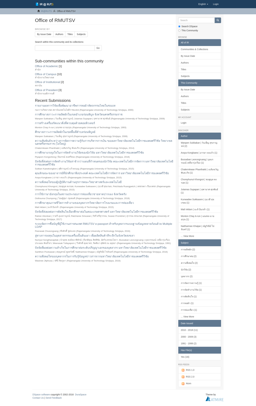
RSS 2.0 (187, 376)
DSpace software (41, 394)
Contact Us (38, 398)
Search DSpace (188, 26)
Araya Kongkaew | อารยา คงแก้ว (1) (199, 152)
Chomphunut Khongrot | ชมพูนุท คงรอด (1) (199, 181)
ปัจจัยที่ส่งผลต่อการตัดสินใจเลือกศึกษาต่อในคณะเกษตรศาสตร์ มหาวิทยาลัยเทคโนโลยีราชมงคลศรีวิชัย (96, 211)
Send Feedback (54, 398)
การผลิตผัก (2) (188, 249)
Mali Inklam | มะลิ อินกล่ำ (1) (195, 209)
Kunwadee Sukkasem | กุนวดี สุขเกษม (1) (197, 201)
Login (183, 122)
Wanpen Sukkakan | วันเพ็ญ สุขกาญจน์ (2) (199, 144)
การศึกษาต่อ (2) (189, 256)
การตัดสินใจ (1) (189, 296)
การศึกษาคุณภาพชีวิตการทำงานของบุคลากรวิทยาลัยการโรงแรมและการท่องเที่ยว (84, 202)
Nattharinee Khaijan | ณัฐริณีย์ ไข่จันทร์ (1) (197, 228)
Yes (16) (185, 357)
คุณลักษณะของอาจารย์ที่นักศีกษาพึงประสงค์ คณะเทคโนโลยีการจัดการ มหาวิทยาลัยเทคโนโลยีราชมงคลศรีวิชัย (102, 173)
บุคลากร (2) (187, 276)
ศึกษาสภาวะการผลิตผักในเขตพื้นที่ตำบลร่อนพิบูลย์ (65, 132)
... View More (187, 236)
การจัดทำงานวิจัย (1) (191, 289)
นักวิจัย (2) (186, 269)
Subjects (81, 34)
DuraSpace (80, 394)
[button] (203, 4)
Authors (59, 34)
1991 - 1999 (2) (189, 343)
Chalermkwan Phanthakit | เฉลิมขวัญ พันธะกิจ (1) (199, 171)
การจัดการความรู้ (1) (191, 283)
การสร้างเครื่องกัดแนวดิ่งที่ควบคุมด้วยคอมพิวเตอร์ (65, 123)
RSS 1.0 (187, 370)
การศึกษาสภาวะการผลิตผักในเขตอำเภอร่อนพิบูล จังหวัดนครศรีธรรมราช (79, 114)
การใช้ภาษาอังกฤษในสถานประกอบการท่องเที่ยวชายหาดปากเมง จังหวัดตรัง (80, 194)
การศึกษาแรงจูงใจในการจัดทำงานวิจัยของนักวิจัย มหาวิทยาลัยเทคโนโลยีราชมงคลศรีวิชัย (89, 152)
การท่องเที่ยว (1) (189, 310)
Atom (186, 383)
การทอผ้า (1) (187, 303)
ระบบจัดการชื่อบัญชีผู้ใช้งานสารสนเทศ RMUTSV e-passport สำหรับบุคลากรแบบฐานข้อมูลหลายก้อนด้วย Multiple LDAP (103, 225)
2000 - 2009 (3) (189, 336)
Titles (70, 34)
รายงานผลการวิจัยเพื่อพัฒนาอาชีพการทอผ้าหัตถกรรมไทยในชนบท (75, 105)
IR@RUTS (46, 11)
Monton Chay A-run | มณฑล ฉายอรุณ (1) (197, 218)
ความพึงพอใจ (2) (189, 263)
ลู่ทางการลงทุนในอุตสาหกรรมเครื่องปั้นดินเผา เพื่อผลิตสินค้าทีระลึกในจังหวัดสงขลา (85, 235)
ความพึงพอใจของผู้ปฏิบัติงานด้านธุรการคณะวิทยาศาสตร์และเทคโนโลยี (78, 182)
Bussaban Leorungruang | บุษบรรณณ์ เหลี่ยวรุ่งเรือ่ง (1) (197, 161)
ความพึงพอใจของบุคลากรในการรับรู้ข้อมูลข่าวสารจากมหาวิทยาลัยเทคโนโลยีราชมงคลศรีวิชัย (92, 256)
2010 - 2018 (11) (189, 330)
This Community (188, 30)
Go (98, 48)
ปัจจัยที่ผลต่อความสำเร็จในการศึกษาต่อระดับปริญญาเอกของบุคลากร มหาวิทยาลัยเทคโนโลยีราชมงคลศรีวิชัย (101, 247)
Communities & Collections (194, 49)
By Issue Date (44, 34)
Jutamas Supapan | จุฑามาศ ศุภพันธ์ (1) (199, 191)
